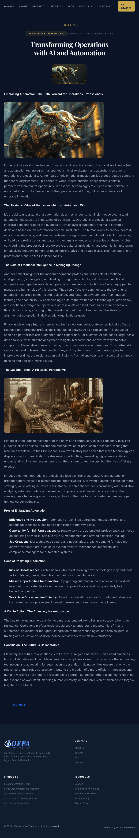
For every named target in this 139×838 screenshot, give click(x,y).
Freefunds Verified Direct (17, 783)
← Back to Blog (69, 25)
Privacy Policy (82, 798)
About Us (79, 747)
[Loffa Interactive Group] (29, 744)
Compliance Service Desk (17, 803)
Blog (71, 6)
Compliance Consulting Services (21, 798)
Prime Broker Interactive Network (21, 788)
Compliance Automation (87, 788)
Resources (86, 6)
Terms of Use (81, 803)
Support (79, 783)
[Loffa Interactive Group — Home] (5, 6)
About (23, 6)
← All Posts (17, 704)
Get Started (126, 6)
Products (39, 6)
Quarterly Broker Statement (18, 793)
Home (10, 6)
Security (57, 6)
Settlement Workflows (86, 793)
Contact (104, 6)
